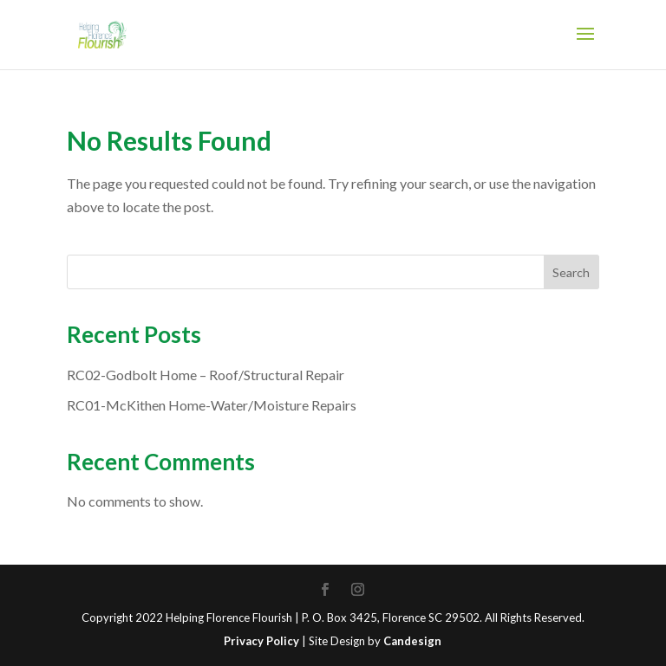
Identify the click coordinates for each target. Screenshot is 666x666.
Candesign (412, 641)
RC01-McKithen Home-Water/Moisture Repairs (211, 405)
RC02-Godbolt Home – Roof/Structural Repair (205, 374)
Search (571, 272)
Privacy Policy (261, 641)
